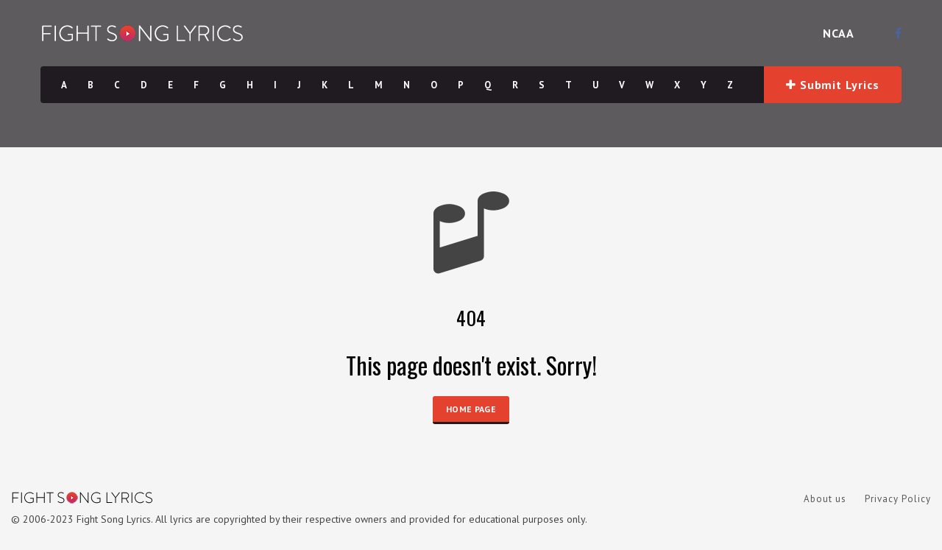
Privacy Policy (898, 499)
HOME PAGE (471, 409)
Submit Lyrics (832, 84)
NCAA (838, 33)
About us (825, 499)
